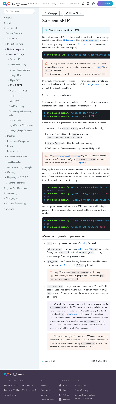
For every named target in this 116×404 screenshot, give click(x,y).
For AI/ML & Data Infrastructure (18, 385)
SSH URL (81, 44)
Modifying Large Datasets (19, 130)
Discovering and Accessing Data (19, 113)
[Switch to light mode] (93, 4)
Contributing (10, 193)
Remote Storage (15, 54)
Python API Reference (15, 188)
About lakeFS (10, 394)
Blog (63, 385)
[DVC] (15, 3)
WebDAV (13, 101)
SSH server (68, 40)
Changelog (11, 198)
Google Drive (14, 75)
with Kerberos (66, 265)
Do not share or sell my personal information (85, 396)
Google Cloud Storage (18, 70)
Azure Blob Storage (17, 64)
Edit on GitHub (74, 13)
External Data (13, 120)
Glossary (10, 172)
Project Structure (14, 43)
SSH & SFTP (14, 85)
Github (64, 394)
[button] (4, 23)
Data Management (15, 49)
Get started (46, 390)
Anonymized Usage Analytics (19, 167)
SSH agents (83, 249)
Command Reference (14, 182)
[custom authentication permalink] (40, 94)
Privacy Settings (82, 390)
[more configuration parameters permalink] (40, 235)
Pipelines (10, 135)
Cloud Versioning (15, 106)
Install (7, 23)
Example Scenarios (13, 33)
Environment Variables (16, 156)
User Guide (10, 38)
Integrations (11, 151)
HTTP (11, 96)
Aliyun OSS (13, 80)
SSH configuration (89, 84)
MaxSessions (72, 314)
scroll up (83, 243)
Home (8, 17)
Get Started (105, 3)
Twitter (64, 390)
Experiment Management (17, 141)
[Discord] (88, 3)
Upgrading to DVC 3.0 (16, 177)
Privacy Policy (80, 385)
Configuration (80, 162)
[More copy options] (61, 13)
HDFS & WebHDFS (18, 90)
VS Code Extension (15, 203)
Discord (64, 399)
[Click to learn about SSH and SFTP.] (40, 30)
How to (9, 146)
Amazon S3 (13, 59)
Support (44, 385)
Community (45, 394)
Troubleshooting (13, 162)
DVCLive (8, 208)
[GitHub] (83, 3)
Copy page (50, 13)
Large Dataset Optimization (19, 125)
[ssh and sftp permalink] (40, 20)
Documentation (47, 399)
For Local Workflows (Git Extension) (20, 390)
